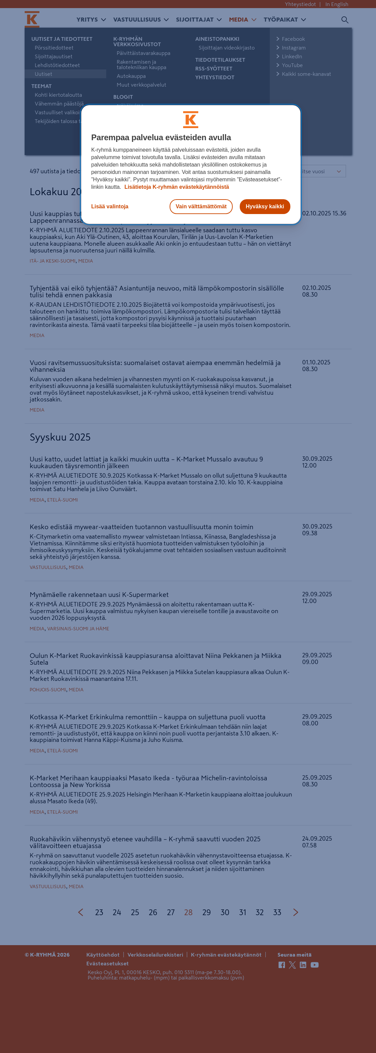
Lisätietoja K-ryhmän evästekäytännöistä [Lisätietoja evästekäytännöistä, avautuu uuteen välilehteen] (176, 187)
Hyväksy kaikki (265, 206)
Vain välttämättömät (201, 206)
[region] (190, 164)
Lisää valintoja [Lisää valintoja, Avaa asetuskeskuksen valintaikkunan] (109, 206)
